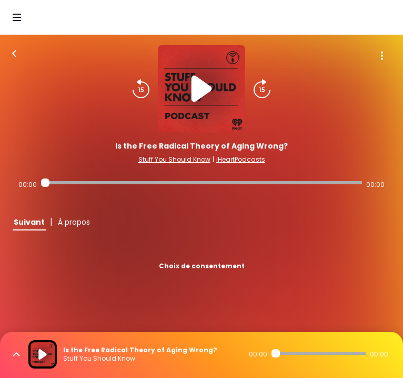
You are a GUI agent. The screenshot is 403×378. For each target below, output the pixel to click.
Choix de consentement (202, 265)
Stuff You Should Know (174, 159)
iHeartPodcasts (240, 159)
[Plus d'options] (381, 55)
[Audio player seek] (201, 182)
